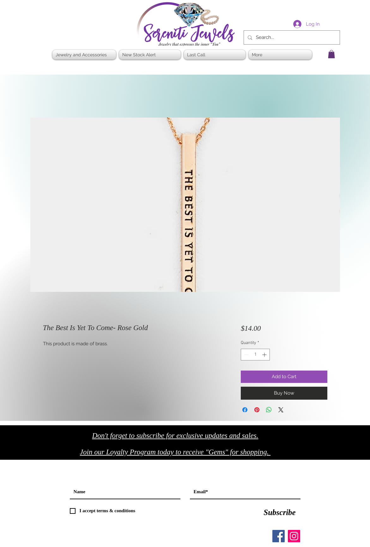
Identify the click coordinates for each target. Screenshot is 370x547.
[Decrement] (246, 354)
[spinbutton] (255, 354)
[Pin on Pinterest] (257, 410)
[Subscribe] (279, 512)
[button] (331, 54)
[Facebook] (278, 536)
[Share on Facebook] (245, 410)
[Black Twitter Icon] (318, 454)
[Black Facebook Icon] (305, 454)
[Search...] (291, 37)
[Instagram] (294, 536)
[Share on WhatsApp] (269, 410)
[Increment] (265, 354)
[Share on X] (281, 410)
